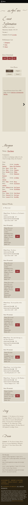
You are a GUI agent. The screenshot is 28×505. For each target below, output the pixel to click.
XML (10, 58)
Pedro (7, 181)
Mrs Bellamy (17, 189)
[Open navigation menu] (1, 1)
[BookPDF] (14, 104)
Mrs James (16, 195)
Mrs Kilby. (16, 197)
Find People (5, 484)
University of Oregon (9, 486)
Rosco (15, 181)
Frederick (4, 176)
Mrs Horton (17, 183)
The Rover (10, 151)
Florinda (4, 191)
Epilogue (4, 166)
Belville (7, 172)
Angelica (4, 185)
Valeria (7, 193)
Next (23, 104)
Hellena (8, 187)
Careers (3, 482)
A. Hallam (16, 178)
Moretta (8, 195)
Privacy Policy (12, 482)
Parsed (17, 74)
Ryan (15, 168)
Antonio (4, 179)
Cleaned (9, 74)
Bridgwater (16, 174)
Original (18, 71)
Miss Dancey (17, 193)
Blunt (7, 170)
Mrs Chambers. (17, 166)
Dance (6, 47)
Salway (11, 166)
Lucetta (8, 197)
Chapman (16, 170)
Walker (15, 172)
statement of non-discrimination (17, 500)
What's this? (8, 208)
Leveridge (14, 34)
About (21, 482)
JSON (5, 58)
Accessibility (5, 480)
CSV (14, 58)
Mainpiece (7, 42)
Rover (7, 168)
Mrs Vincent (17, 187)
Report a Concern (17, 480)
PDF (9, 71)
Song (6, 45)
